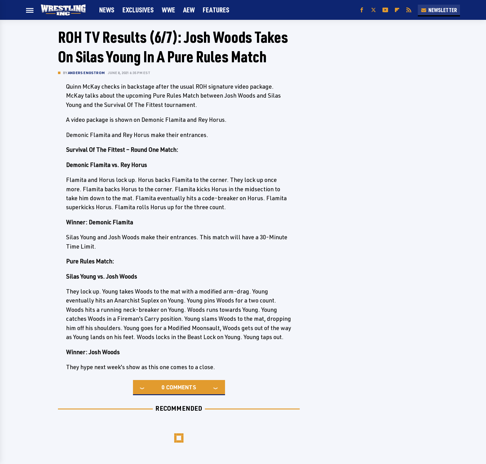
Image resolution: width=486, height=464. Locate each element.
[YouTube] (385, 10)
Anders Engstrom (86, 72)
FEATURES (216, 10)
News (106, 10)
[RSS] (409, 10)
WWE (168, 10)
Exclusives (138, 10)
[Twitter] (373, 10)
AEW (189, 10)
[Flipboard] (397, 10)
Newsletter (439, 10)
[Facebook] (362, 10)
